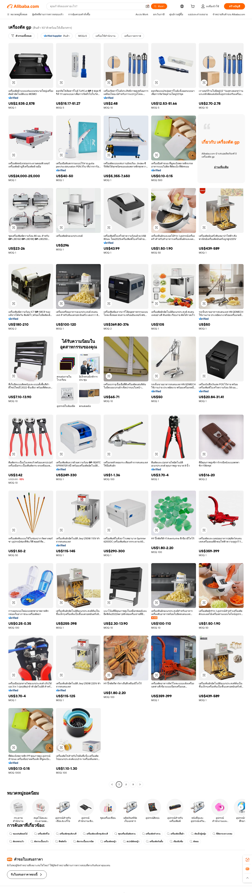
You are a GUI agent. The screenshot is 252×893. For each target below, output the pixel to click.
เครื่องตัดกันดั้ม (154, 841)
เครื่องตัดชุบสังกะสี (66, 833)
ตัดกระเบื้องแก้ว (39, 841)
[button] (147, 6)
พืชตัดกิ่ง (60, 841)
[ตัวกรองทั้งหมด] (21, 36)
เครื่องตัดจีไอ (41, 833)
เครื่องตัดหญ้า (108, 841)
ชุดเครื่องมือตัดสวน (124, 833)
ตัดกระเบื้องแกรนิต (83, 841)
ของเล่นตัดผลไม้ (18, 833)
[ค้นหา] (159, 6)
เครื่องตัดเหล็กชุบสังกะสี (95, 833)
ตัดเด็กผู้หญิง (198, 833)
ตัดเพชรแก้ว (16, 841)
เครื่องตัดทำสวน (151, 833)
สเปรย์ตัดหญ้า (131, 841)
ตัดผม (194, 841)
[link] (247, 859)
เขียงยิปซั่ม (176, 841)
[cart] (193, 6)
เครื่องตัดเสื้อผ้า (175, 833)
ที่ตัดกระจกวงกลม (222, 833)
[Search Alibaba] (96, 6)
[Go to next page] (140, 784)
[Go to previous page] (112, 784)
